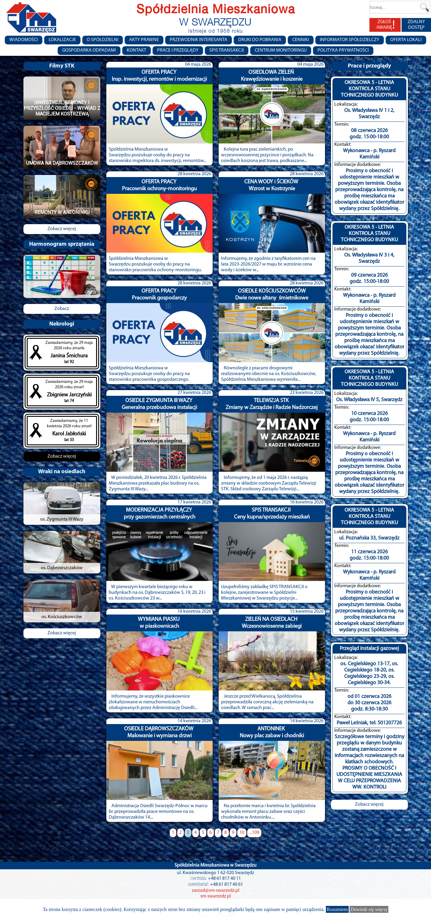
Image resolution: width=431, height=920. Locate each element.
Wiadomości (23, 40)
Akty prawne (144, 40)
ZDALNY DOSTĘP (416, 25)
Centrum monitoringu (281, 50)
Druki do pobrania (259, 40)
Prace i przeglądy (178, 50)
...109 (254, 832)
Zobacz (61, 308)
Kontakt (136, 50)
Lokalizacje (62, 40)
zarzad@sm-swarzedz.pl (215, 890)
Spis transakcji (226, 50)
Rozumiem (337, 909)
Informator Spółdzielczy (349, 40)
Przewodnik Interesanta (198, 40)
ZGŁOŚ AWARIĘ (385, 25)
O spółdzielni (102, 40)
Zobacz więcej (61, 229)
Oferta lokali (406, 40)
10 (241, 832)
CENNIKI (300, 40)
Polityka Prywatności (343, 50)
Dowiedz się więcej (369, 909)
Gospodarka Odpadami (89, 50)
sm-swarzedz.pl (215, 896)
